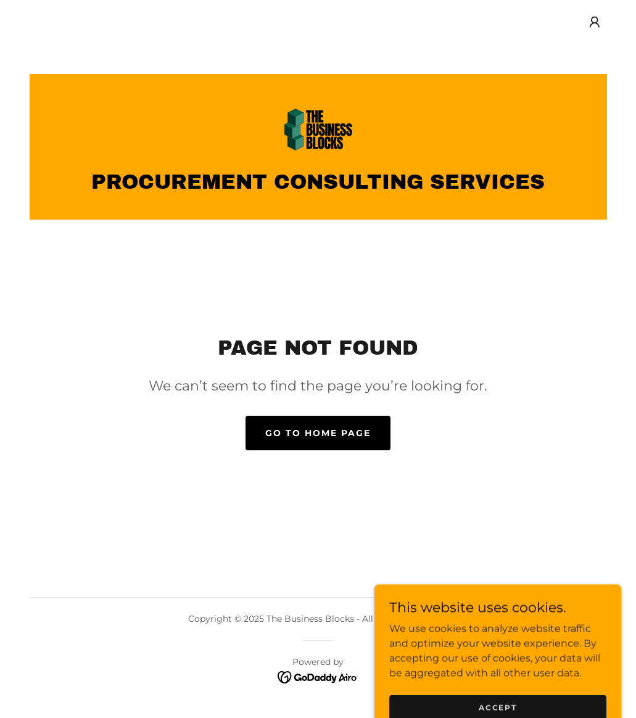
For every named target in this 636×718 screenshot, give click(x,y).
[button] (594, 22)
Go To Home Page (318, 433)
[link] (318, 128)
